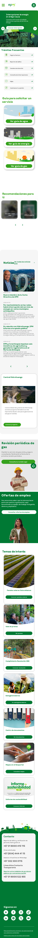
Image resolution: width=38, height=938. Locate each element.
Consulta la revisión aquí (18, 462)
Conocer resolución (19, 668)
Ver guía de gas (19, 166)
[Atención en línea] (33, 466)
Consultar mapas (19, 771)
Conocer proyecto (11, 424)
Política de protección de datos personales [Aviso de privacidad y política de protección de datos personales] (17, 935)
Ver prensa (19, 633)
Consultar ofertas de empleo (19, 512)
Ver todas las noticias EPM (22, 263)
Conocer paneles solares (19, 597)
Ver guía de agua (19, 121)
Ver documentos (19, 737)
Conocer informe (19, 806)
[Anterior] (3, 29)
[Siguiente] (35, 29)
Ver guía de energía (19, 143)
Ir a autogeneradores (19, 702)
